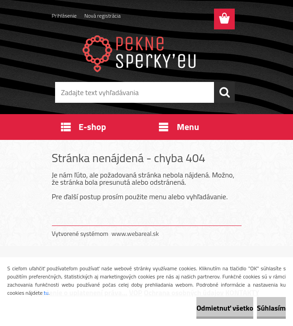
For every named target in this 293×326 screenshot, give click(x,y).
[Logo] (141, 52)
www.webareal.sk (135, 233)
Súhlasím (271, 307)
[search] (224, 92)
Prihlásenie (64, 15)
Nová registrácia (102, 15)
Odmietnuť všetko (224, 307)
